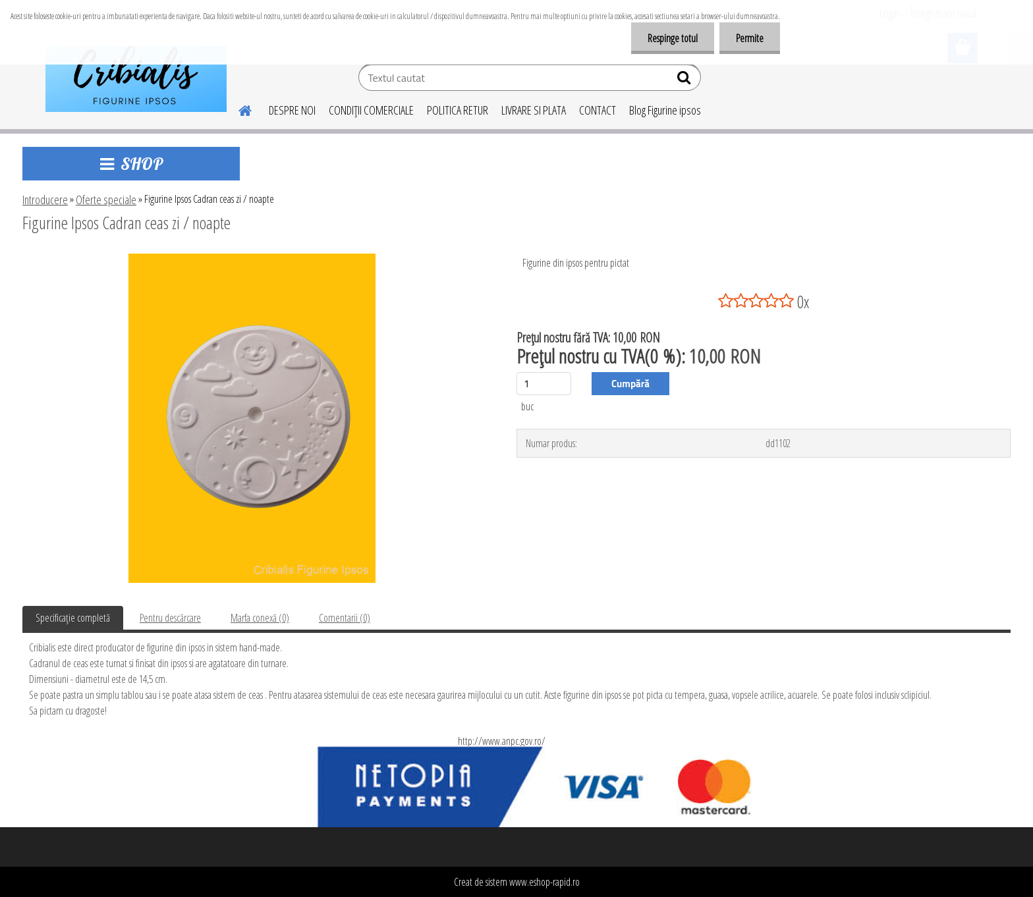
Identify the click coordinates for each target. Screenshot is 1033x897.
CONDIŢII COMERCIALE (371, 110)
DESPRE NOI (292, 110)
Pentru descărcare (170, 618)
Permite (750, 38)
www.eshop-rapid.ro (544, 882)
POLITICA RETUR (457, 110)
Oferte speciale (106, 199)
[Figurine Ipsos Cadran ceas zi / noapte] (252, 259)
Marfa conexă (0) (260, 618)
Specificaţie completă (73, 618)
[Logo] (136, 79)
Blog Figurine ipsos (665, 110)
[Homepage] (237, 109)
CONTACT (597, 110)
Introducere (45, 199)
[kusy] (543, 383)
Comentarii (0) (344, 618)
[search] (685, 80)
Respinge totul (673, 38)
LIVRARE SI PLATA (533, 110)
